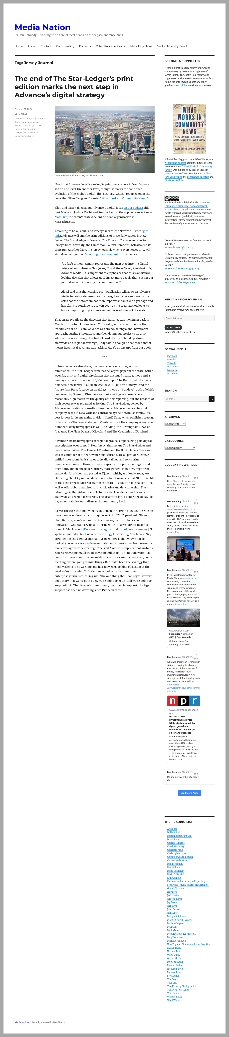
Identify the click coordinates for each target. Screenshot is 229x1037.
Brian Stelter (174, 839)
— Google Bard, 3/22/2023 (179, 247)
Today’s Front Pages (178, 989)
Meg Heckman (175, 937)
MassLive (61, 217)
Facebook (172, 356)
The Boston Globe (174, 180)
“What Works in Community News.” (124, 198)
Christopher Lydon (177, 853)
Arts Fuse (172, 829)
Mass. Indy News (141, 46)
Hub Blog (172, 891)
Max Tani (172, 926)
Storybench (173, 975)
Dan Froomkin (175, 863)
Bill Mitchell (173, 832)
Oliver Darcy (173, 954)
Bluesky (171, 359)
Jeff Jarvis (172, 905)
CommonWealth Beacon (180, 856)
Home (19, 46)
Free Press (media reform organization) (188, 884)
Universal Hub (174, 996)
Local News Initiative (198, 177)
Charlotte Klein (175, 849)
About (32, 46)
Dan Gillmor (173, 867)
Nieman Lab (173, 951)
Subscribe (173, 327)
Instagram (172, 373)
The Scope (172, 979)
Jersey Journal (22, 122)
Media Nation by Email (172, 46)
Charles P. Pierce (176, 842)
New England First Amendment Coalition (189, 944)
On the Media (174, 958)
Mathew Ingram (175, 923)
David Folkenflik (176, 874)
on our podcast (133, 207)
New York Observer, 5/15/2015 (184, 268)
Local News (21, 113)
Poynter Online (175, 965)
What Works (173, 1000)
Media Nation (42, 27)
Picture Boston (175, 961)
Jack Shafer (173, 895)
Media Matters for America (181, 933)
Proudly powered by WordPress (48, 1022)
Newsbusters (174, 947)
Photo (78, 175)
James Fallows (174, 898)
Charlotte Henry (175, 846)
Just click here (181, 85)
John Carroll (173, 909)
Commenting (65, 46)
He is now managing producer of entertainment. (116, 529)
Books (83, 46)
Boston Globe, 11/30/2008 (181, 282)
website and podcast (175, 163)
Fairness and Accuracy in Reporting (186, 881)
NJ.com (37, 125)
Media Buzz (173, 930)
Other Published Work (111, 46)
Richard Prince (175, 972)
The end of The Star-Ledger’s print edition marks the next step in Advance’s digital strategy (74, 86)
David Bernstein (175, 870)
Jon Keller (172, 912)
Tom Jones (173, 993)
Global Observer (175, 888)
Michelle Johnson (176, 940)
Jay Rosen (172, 902)
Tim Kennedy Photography (181, 986)
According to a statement (101, 254)
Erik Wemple (174, 877)
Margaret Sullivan (176, 916)
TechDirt (172, 982)
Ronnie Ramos (22, 129)
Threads (171, 363)
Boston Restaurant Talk (179, 835)
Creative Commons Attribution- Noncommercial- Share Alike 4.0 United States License (187, 206)
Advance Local (22, 118)
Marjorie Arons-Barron (179, 919)
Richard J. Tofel (175, 968)
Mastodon (172, 366)
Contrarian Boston (177, 860)
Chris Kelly (37, 118)
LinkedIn (172, 370)
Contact (46, 46)
